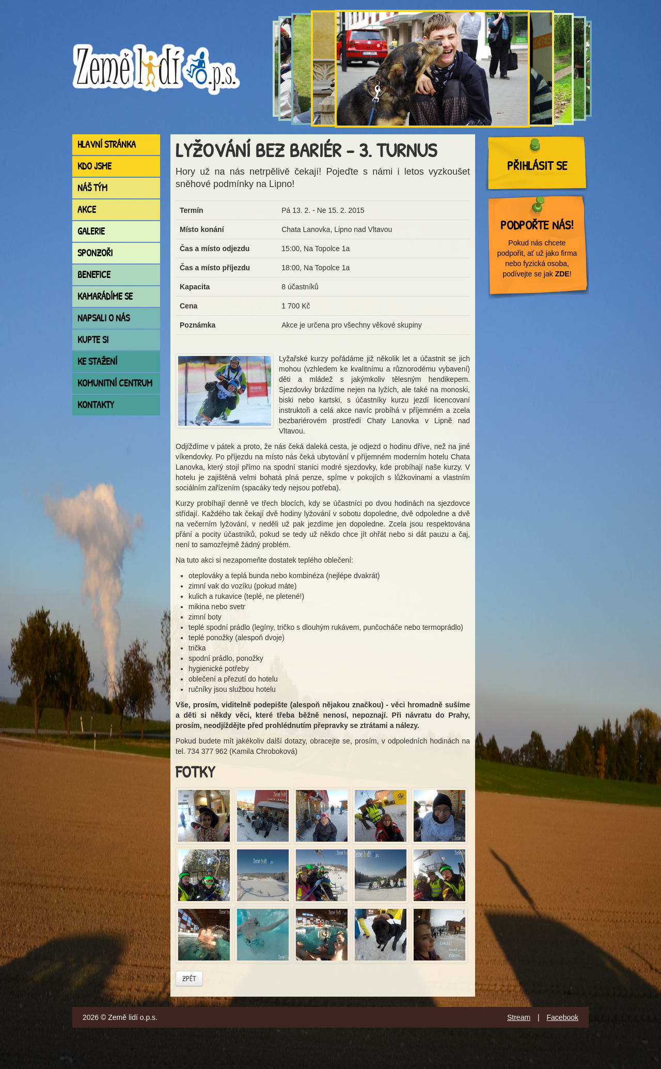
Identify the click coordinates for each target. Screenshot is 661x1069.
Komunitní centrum (114, 383)
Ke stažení (97, 361)
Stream (518, 1017)
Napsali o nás (103, 318)
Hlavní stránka (106, 144)
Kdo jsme (94, 166)
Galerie (91, 231)
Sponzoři (95, 252)
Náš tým (92, 187)
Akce (86, 209)
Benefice (94, 274)
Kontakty (95, 404)
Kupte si (92, 339)
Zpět (189, 978)
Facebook (562, 1017)
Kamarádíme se (105, 296)
